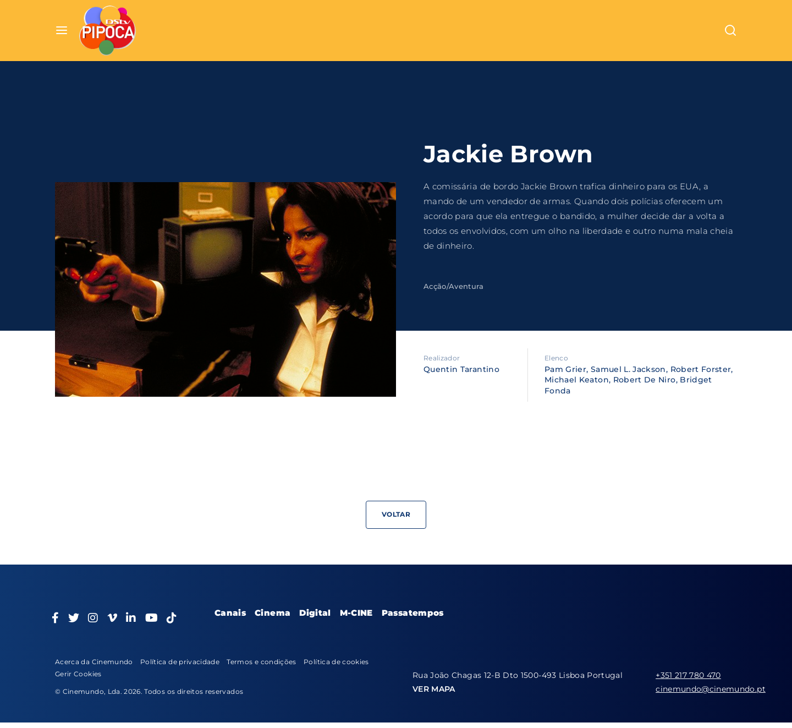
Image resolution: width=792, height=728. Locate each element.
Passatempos (413, 612)
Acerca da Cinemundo (94, 662)
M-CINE (356, 612)
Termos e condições (261, 662)
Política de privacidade (179, 662)
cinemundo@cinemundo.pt (711, 689)
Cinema (272, 612)
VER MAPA (434, 689)
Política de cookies (336, 662)
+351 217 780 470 (688, 675)
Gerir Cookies (78, 674)
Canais (230, 612)
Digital (315, 612)
